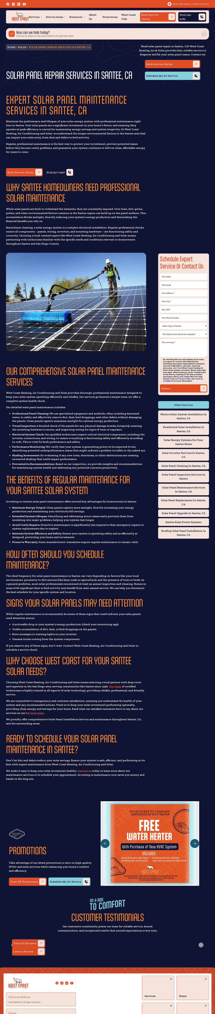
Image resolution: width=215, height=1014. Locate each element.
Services (34, 16)
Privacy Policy (184, 379)
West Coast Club (128, 16)
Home (11, 47)
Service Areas (54, 16)
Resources (75, 16)
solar (22, 47)
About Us (92, 16)
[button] (35, 17)
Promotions (110, 16)
